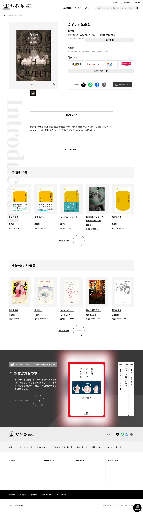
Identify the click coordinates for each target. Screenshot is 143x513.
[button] (33, 93)
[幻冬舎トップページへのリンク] (17, 8)
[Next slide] (37, 84)
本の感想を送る (124, 85)
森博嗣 (71, 30)
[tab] (120, 389)
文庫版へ (71, 47)
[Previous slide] (29, 84)
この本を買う (72, 149)
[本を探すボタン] (137, 8)
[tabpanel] (57, 389)
